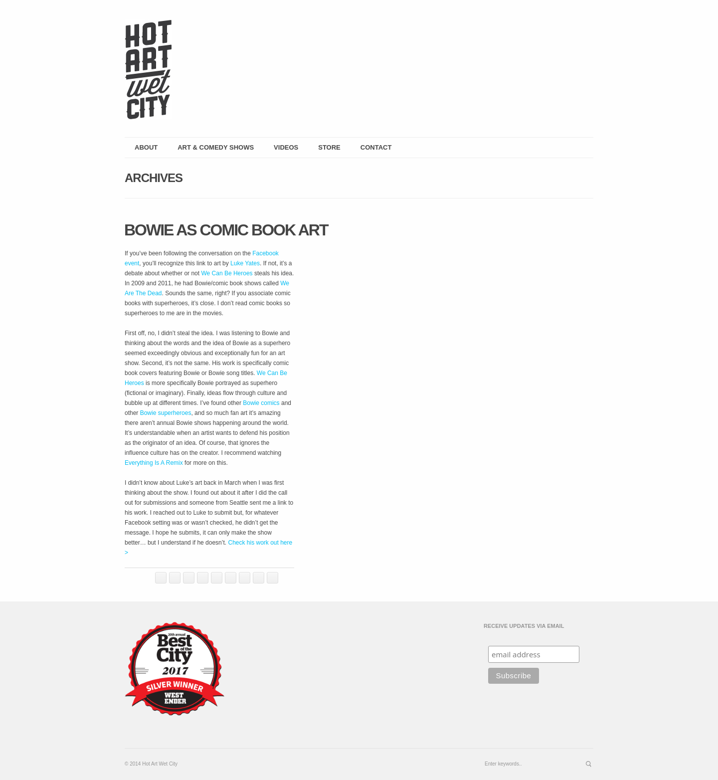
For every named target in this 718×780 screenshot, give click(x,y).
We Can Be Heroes (226, 273)
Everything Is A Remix (154, 462)
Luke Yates (245, 263)
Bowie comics (261, 402)
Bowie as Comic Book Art (226, 230)
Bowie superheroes (165, 412)
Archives (153, 178)
